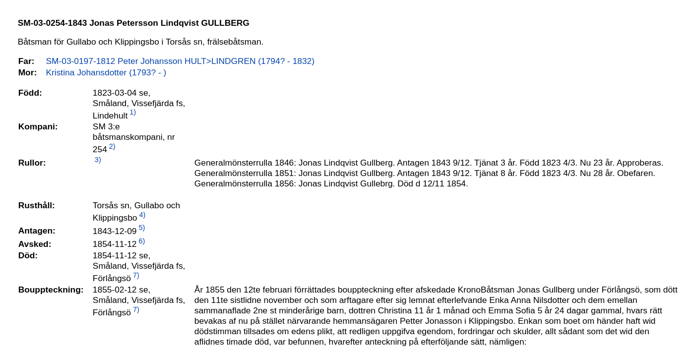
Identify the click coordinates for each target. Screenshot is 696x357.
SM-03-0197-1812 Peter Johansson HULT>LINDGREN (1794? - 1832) (180, 61)
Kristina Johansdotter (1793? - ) (106, 72)
